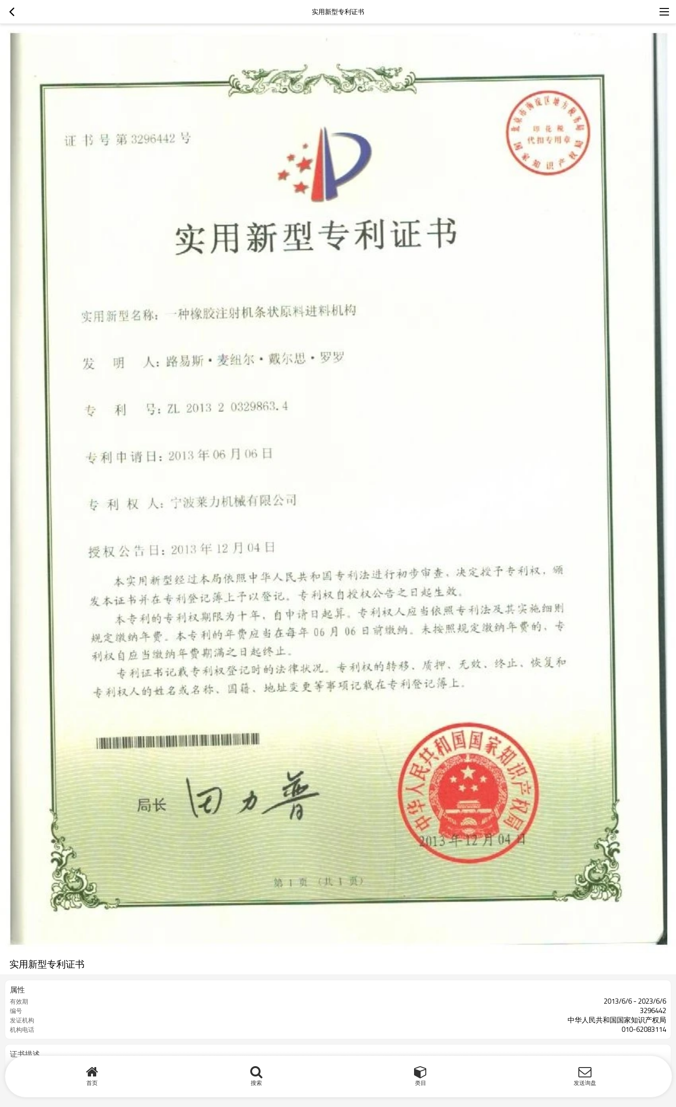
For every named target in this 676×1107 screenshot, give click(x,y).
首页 (92, 1082)
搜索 (256, 1082)
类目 (420, 1082)
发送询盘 (585, 1082)
